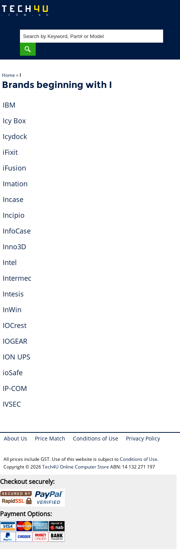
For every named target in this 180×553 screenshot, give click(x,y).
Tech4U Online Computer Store (75, 467)
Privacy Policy (143, 438)
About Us (15, 438)
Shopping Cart (166, 13)
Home (8, 75)
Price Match (50, 438)
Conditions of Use (95, 438)
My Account (143, 13)
